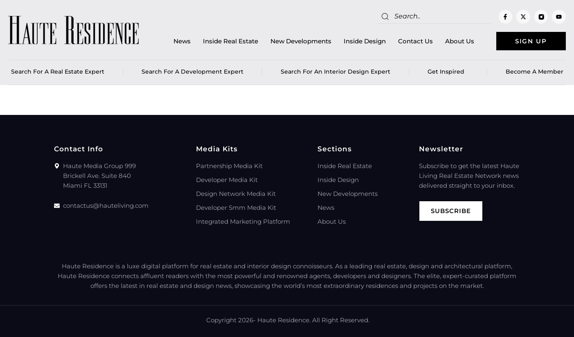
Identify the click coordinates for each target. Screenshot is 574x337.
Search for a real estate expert (57, 71)
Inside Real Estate (230, 41)
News (182, 41)
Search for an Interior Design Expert (335, 71)
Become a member (534, 71)
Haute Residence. (284, 320)
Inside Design (365, 41)
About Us (459, 41)
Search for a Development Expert (192, 71)
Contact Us (415, 41)
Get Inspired (448, 71)
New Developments (300, 41)
